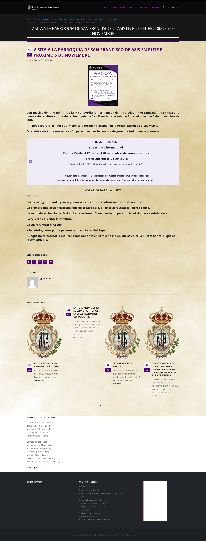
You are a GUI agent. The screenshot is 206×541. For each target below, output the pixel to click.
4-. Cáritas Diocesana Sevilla (90, 500)
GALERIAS (155, 7)
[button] (101, 406)
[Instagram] (177, 7)
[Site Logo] (44, 7)
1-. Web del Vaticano (87, 487)
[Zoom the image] (103, 66)
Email (51, 262)
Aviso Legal (32, 467)
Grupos (132, 7)
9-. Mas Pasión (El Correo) (89, 513)
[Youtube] (173, 7)
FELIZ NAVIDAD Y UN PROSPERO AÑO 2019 (85, 365)
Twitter (34, 262)
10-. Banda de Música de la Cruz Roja (94, 520)
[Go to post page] (44, 321)
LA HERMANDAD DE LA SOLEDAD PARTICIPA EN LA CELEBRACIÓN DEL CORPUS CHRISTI (126, 312)
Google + (45, 262)
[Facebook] (163, 7)
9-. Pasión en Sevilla (87, 516)
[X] (168, 7)
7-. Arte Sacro (84, 510)
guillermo (36, 60)
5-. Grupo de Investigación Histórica (93, 503)
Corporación (118, 7)
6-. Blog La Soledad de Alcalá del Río (93, 506)
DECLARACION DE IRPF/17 (162, 365)
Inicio (105, 7)
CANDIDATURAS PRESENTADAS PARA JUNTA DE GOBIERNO (46, 344)
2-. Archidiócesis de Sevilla (90, 490)
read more (39, 364)
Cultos (143, 7)
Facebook (29, 262)
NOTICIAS (48, 60)
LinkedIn (40, 262)
